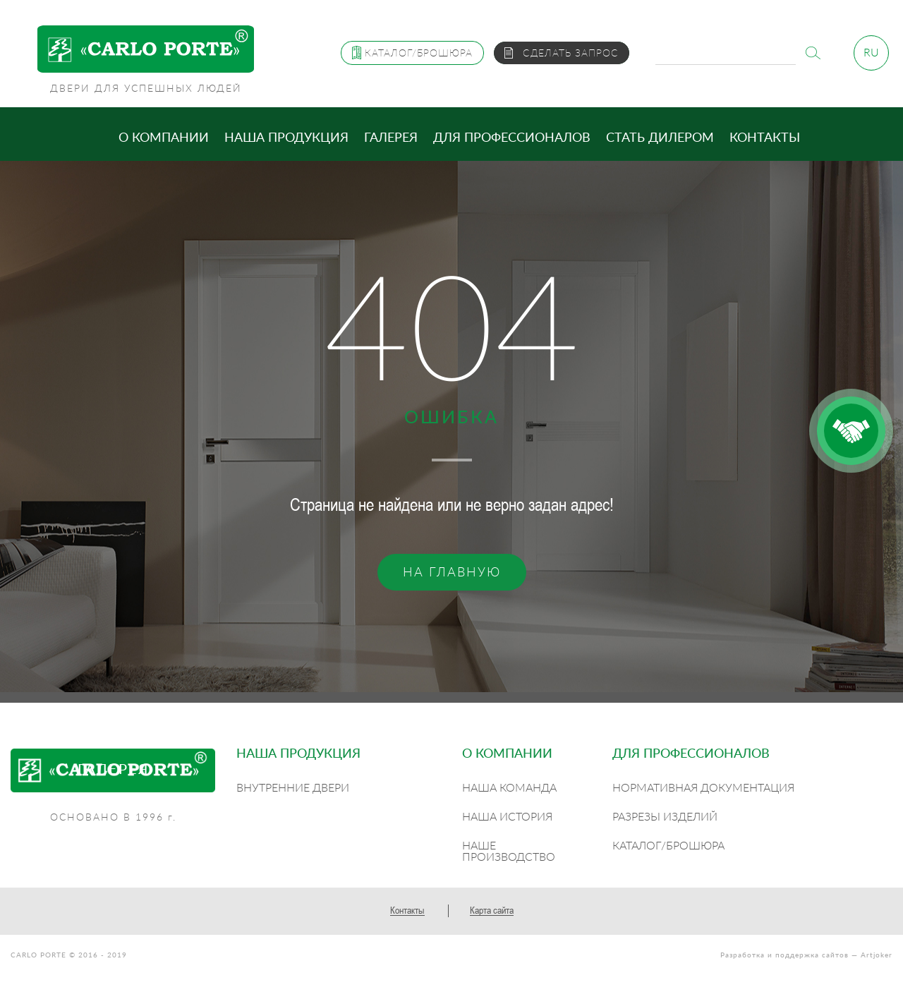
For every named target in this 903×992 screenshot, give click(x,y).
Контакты (764, 137)
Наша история (507, 816)
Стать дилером (660, 137)
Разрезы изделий (664, 816)
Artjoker (876, 954)
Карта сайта (492, 910)
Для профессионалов (511, 137)
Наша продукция (286, 137)
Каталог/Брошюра (668, 845)
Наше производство (508, 850)
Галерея (391, 137)
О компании (164, 137)
